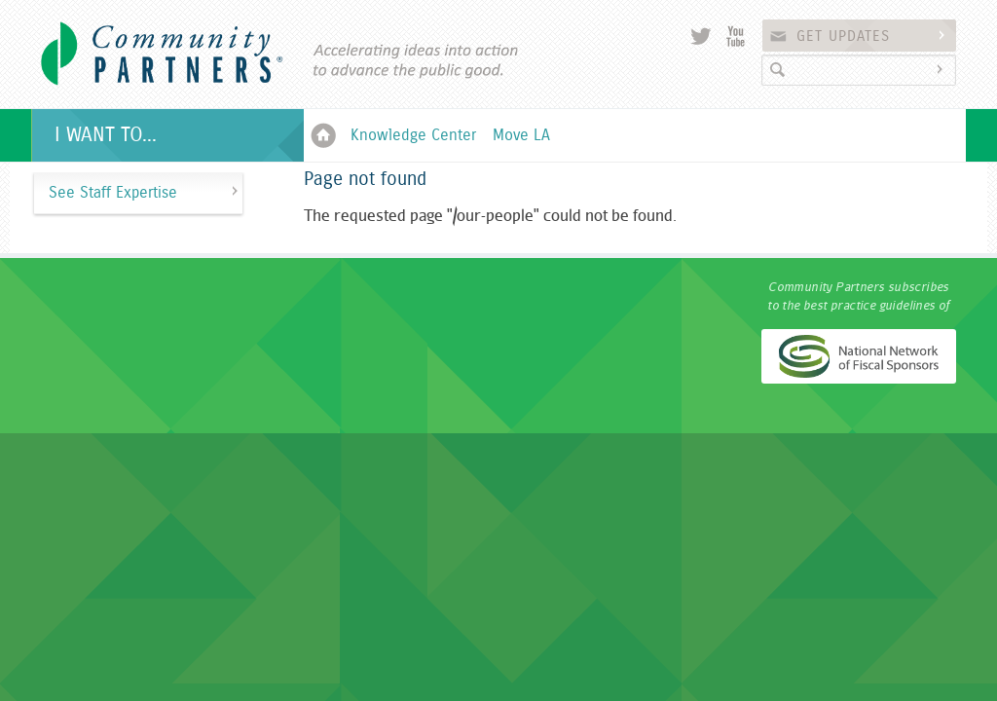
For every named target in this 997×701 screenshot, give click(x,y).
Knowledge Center (413, 135)
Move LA (521, 135)
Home (323, 135)
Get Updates (872, 36)
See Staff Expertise (113, 193)
